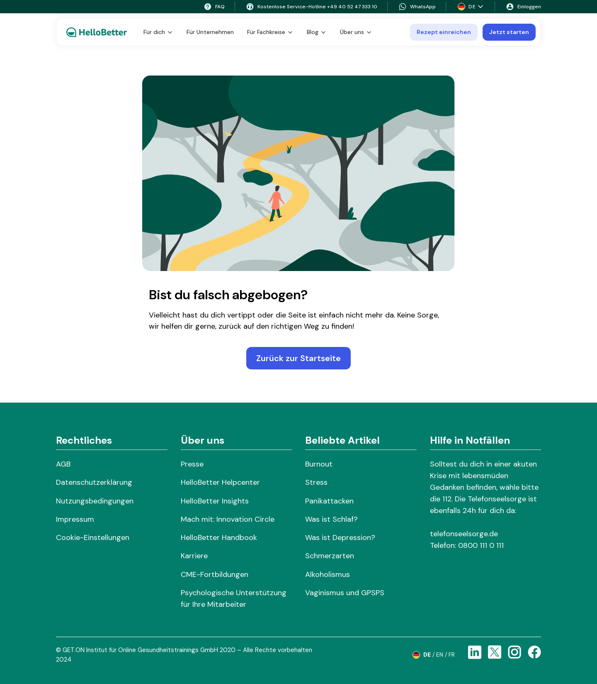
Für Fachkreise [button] (270, 32)
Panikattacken (329, 501)
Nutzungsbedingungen (94, 501)
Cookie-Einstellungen (92, 537)
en (439, 654)
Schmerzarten (329, 556)
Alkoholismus (327, 574)
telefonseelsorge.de (464, 534)
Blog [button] (317, 32)
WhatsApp (417, 6)
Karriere (194, 556)
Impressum (75, 519)
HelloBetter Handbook (219, 537)
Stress (316, 482)
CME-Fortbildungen (214, 574)
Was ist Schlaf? (331, 519)
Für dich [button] (158, 32)
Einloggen (523, 6)
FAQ (214, 6)
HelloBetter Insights (215, 501)
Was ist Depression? (340, 537)
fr (452, 654)
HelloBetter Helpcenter (220, 482)
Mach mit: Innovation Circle (227, 519)
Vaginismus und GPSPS (344, 593)
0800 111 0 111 (481, 545)
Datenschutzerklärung (94, 482)
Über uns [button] (356, 32)
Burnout (318, 464)
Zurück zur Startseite (298, 358)
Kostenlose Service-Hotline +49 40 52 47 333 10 (311, 6)
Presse (192, 464)
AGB (63, 464)
